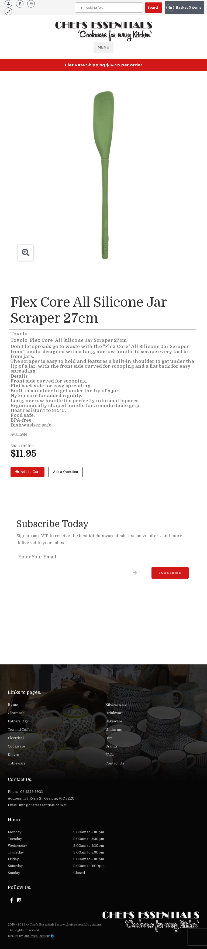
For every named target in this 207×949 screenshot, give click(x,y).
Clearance (16, 713)
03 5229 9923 (31, 792)
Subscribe (170, 572)
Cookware (16, 746)
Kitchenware (116, 704)
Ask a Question (65, 472)
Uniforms (113, 730)
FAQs (109, 755)
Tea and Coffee (20, 730)
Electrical (16, 738)
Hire (109, 738)
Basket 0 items (183, 7)
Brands (111, 746)
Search (153, 7)
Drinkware (114, 713)
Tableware (17, 763)
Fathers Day (18, 721)
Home (13, 704)
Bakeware (113, 721)
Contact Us (114, 763)
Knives (13, 755)
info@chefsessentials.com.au (43, 805)
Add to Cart (27, 472)
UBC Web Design (36, 936)
